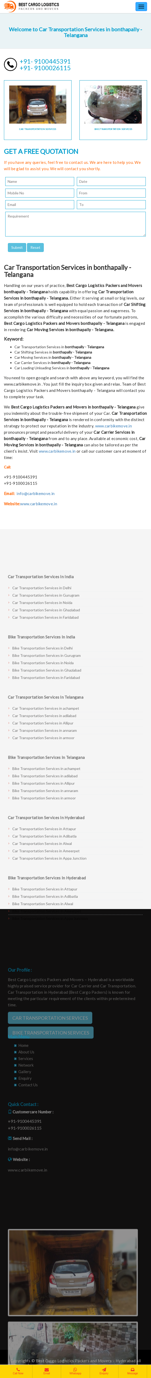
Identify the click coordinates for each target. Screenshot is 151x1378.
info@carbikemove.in (36, 493)
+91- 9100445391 (45, 61)
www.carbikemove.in (113, 425)
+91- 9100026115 (45, 68)
